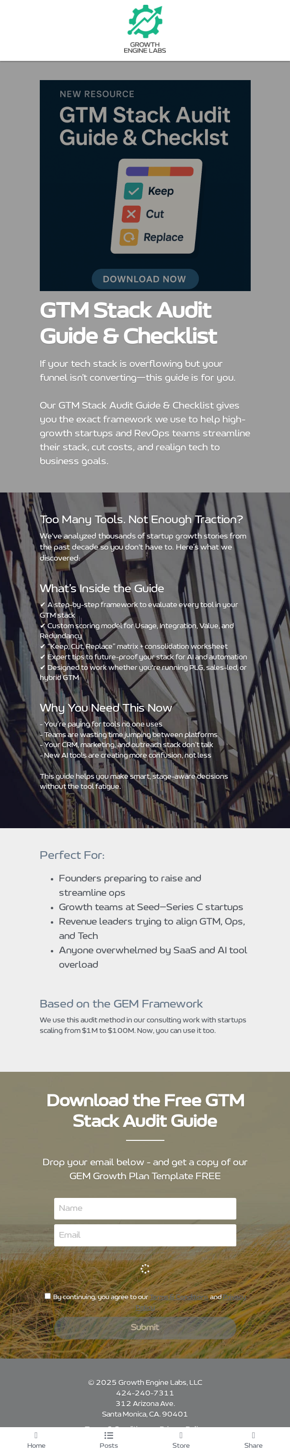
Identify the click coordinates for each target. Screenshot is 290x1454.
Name (70, 1208)
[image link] (145, 29)
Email (70, 1235)
